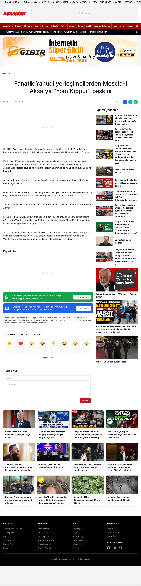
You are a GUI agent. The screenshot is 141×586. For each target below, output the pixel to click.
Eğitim (63, 26)
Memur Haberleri (46, 540)
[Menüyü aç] (137, 26)
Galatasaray (78, 536)
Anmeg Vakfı (9, 532)
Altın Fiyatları (44, 536)
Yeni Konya (8, 540)
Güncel (18, 26)
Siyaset (45, 26)
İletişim (130, 26)
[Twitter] (115, 547)
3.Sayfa (54, 26)
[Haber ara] (136, 31)
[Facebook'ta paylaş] (125, 102)
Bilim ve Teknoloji (102, 26)
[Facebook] (108, 547)
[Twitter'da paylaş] (130, 102)
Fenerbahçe (78, 540)
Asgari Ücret (43, 529)
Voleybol (77, 548)
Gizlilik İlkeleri (113, 536)
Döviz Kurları (44, 532)
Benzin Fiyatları (45, 548)
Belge (5, 548)
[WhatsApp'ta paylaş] (135, 102)
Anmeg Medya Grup (12, 529)
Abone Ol (83, 308)
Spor (37, 26)
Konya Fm (8, 544)
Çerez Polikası (113, 532)
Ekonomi (28, 26)
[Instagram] (120, 547)
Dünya (80, 26)
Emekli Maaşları (45, 544)
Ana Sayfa (8, 26)
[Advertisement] (85, 13)
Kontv (6, 536)
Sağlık (88, 26)
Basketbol (77, 544)
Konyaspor (78, 529)
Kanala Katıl (82, 297)
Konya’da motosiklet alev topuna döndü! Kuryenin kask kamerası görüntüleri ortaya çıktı (64, 32)
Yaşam (72, 26)
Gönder (85, 400)
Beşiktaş (76, 532)
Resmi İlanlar (118, 26)
